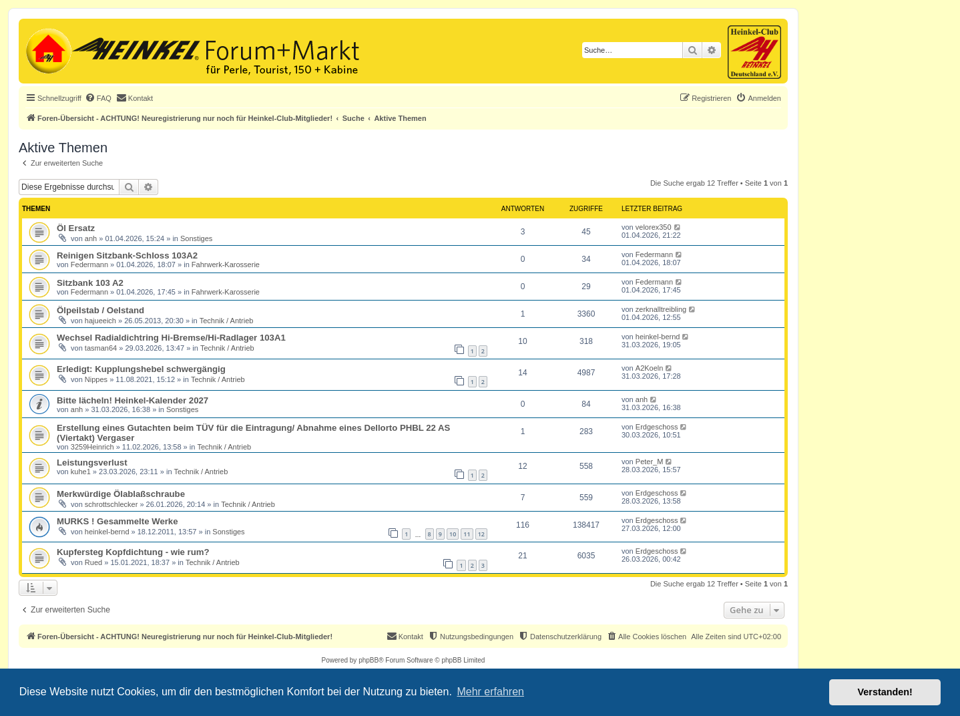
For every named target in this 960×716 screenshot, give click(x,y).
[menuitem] (98, 98)
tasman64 (101, 348)
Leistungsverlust (92, 463)
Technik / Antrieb (227, 321)
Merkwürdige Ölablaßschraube (121, 494)
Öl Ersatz (76, 228)
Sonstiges (196, 238)
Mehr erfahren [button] (490, 691)
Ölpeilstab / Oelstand (100, 310)
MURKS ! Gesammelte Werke (117, 521)
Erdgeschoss (657, 427)
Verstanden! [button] (885, 692)
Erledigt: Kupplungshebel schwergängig (141, 369)
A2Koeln (650, 368)
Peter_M (650, 462)
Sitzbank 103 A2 (90, 283)
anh (91, 238)
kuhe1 (81, 472)
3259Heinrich (92, 447)
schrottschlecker (111, 504)
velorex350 (654, 227)
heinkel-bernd (658, 337)
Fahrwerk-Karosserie (226, 264)
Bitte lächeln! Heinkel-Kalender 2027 (132, 400)
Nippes (96, 379)
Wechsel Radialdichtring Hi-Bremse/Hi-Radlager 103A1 (171, 338)
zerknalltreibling (661, 309)
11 (466, 534)
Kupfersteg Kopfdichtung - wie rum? (133, 552)
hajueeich (100, 321)
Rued (93, 562)
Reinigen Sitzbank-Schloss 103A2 (127, 255)
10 (452, 534)
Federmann (89, 264)
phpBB (368, 660)
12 (481, 534)
